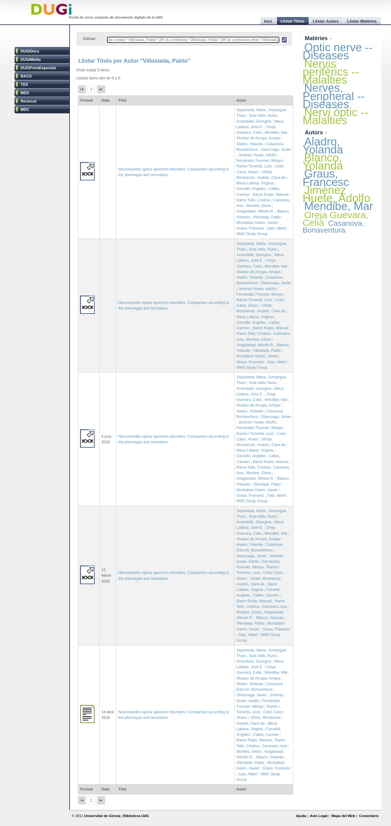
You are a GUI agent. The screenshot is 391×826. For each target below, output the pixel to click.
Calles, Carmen (266, 595)
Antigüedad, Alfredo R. (255, 211)
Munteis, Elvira (258, 206)
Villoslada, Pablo (267, 217)
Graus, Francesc (250, 228)
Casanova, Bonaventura (333, 226)
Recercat (29, 101)
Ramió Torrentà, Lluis (254, 166)
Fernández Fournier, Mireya (259, 160)
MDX (25, 93)
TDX (24, 84)
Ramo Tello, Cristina (253, 200)
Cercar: (90, 38)
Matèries (317, 38)
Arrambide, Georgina (253, 121)
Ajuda (301, 816)
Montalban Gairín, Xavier (257, 223)
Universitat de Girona (102, 816)
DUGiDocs (30, 51)
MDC (25, 109)
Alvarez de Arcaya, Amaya (258, 138)
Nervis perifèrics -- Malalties (331, 71)
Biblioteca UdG (136, 816)
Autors (314, 132)
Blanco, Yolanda (269, 618)
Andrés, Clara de (271, 177)
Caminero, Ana (274, 607)
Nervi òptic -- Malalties (335, 116)
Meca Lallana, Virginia (254, 183)
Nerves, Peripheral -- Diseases (334, 96)
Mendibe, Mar (276, 132)
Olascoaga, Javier (276, 149)
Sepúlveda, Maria (251, 110)
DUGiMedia (31, 59)
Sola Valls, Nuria (263, 115)
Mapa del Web (343, 816)
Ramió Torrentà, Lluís (254, 300)
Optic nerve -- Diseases (337, 51)
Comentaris (369, 816)
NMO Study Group (251, 234)
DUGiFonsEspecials (39, 68)
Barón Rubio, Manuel (270, 194)
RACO (26, 76)
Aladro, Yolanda (249, 144)
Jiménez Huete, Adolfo (257, 155)
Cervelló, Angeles (251, 189)
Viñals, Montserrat (265, 578)
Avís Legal (318, 816)
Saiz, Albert (276, 228)
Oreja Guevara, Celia (335, 218)
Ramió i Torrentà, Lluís (255, 434)
